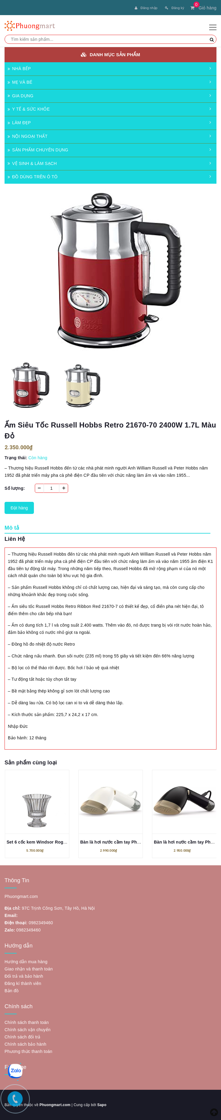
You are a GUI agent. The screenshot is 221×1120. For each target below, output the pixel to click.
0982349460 (41, 922)
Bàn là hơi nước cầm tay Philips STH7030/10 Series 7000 (138, 842)
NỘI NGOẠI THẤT (28, 136)
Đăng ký (174, 8)
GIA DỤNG (20, 95)
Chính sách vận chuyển (28, 1029)
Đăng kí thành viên (23, 983)
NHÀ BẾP (19, 68)
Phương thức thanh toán (28, 1051)
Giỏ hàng (203, 7)
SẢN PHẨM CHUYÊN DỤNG (38, 149)
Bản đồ (11, 990)
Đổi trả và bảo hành (24, 976)
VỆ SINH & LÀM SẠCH (32, 163)
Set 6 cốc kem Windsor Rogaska (40, 842)
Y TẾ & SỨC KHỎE (29, 109)
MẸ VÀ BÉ (20, 82)
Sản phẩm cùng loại (31, 763)
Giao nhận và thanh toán (29, 969)
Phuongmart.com (54, 1105)
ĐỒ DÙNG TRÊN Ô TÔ (33, 176)
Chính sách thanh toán (27, 1022)
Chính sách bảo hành (25, 1044)
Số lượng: (15, 488)
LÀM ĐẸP (19, 122)
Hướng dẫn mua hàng (26, 961)
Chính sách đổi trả (23, 1036)
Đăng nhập (146, 8)
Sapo (101, 1105)
